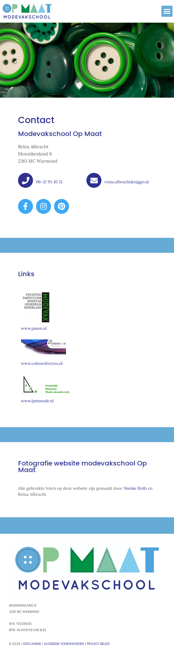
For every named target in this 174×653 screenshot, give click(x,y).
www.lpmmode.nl (37, 400)
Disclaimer (32, 644)
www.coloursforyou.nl (42, 363)
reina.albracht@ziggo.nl (126, 182)
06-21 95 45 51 (49, 182)
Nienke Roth (135, 488)
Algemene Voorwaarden (64, 644)
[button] (167, 11)
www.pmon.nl (34, 328)
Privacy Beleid (98, 644)
